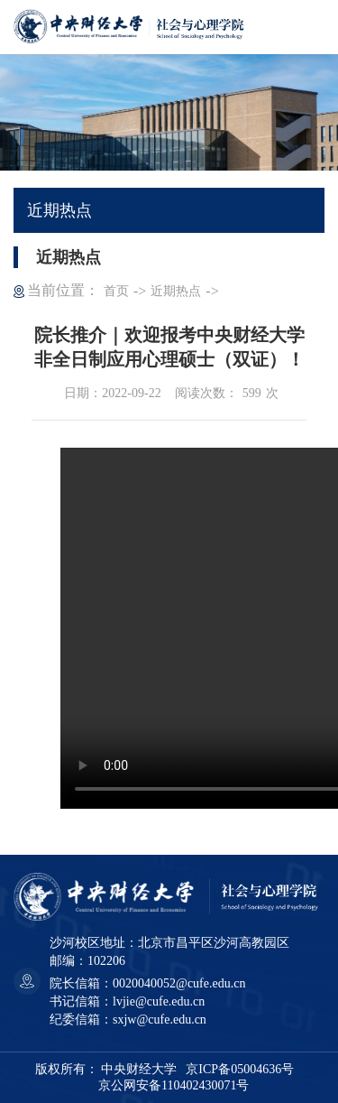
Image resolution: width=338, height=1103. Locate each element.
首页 (116, 291)
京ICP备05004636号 (240, 1069)
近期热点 (176, 291)
